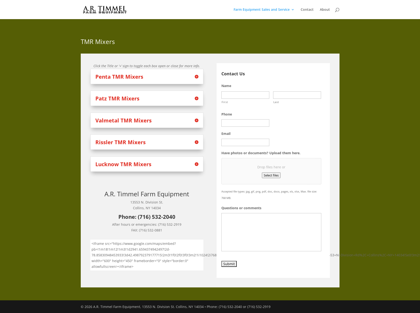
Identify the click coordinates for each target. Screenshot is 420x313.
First (225, 102)
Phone (226, 114)
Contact (307, 10)
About (325, 10)
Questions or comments (241, 208)
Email (225, 134)
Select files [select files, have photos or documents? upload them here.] (271, 175)
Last (276, 102)
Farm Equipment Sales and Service (262, 10)
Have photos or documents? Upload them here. (260, 153)
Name (226, 86)
